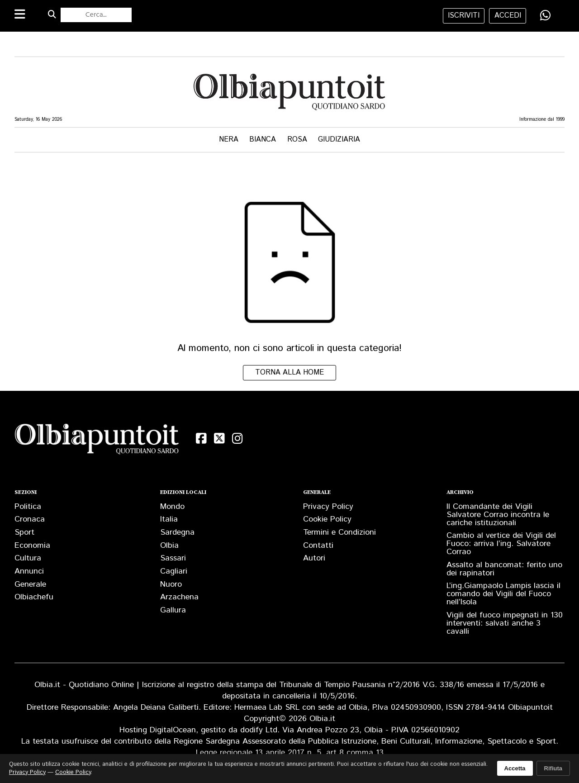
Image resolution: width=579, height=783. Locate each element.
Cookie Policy (327, 519)
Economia (32, 545)
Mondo (172, 507)
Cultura (27, 558)
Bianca (262, 139)
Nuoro (171, 584)
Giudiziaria (339, 139)
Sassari (173, 558)
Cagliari (173, 571)
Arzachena (179, 597)
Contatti (318, 545)
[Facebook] (201, 438)
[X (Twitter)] (219, 438)
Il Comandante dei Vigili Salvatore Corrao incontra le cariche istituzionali (497, 515)
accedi (507, 15)
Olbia (169, 545)
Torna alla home (289, 372)
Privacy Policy (328, 507)
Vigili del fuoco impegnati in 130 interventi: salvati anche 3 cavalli (504, 623)
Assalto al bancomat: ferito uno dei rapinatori (504, 569)
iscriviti (463, 15)
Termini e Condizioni (339, 532)
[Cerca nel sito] (96, 15)
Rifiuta (553, 768)
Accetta (515, 768)
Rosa (297, 139)
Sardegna (177, 532)
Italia (169, 519)
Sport (24, 532)
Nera (228, 139)
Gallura (173, 610)
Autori (314, 558)
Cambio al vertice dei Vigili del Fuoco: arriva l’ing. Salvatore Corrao (501, 544)
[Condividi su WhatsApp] (545, 15)
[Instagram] (237, 438)
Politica (27, 507)
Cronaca (29, 519)
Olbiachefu (33, 597)
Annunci (29, 571)
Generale (30, 584)
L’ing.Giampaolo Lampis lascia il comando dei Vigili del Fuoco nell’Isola (503, 594)
